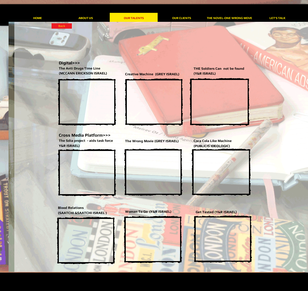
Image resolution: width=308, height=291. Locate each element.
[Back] (62, 26)
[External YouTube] (87, 102)
